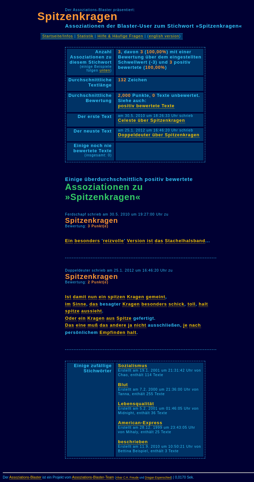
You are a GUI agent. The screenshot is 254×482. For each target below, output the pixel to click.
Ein (69, 240)
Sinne (80, 304)
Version (136, 240)
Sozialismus (132, 365)
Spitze (124, 318)
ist (150, 240)
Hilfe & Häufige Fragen (120, 36)
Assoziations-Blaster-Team (93, 477)
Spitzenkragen (77, 16)
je (185, 325)
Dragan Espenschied (158, 477)
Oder (71, 318)
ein (102, 296)
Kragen (135, 296)
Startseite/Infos (57, 36)
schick (176, 304)
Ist (68, 296)
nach (195, 325)
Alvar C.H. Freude (127, 477)
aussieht (91, 310)
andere (118, 325)
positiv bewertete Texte (146, 105)
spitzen (116, 296)
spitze (72, 310)
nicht (140, 325)
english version (164, 36)
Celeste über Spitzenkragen (151, 120)
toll (192, 304)
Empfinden (113, 332)
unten (105, 70)
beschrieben (133, 441)
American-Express (140, 422)
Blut (123, 384)
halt (203, 304)
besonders (87, 240)
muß (93, 325)
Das (69, 325)
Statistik (85, 36)
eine (81, 325)
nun (92, 296)
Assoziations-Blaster (25, 477)
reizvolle (113, 240)
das (159, 240)
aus (110, 318)
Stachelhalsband (185, 240)
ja (130, 325)
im (68, 304)
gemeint (155, 296)
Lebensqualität (136, 403)
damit (80, 296)
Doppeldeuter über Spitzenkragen (159, 134)
